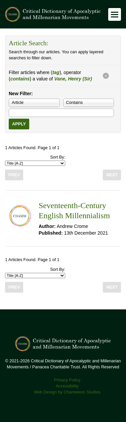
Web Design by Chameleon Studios (67, 392)
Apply (19, 124)
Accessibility (67, 386)
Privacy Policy (67, 380)
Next (112, 175)
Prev (14, 175)
